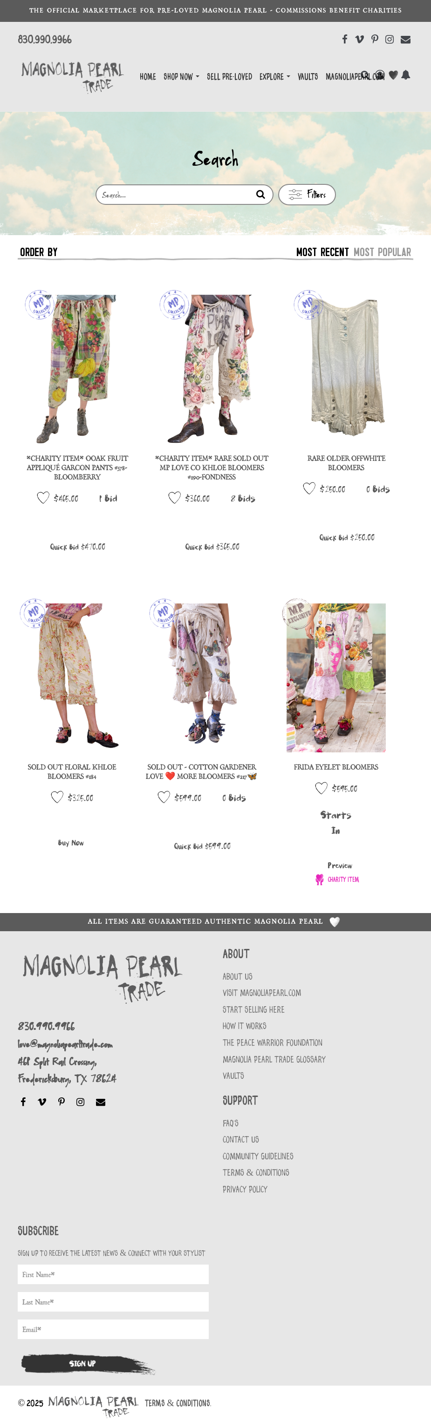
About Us (238, 977)
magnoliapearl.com (355, 77)
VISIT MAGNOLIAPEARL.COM (262, 993)
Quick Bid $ (77, 547)
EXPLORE (275, 77)
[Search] (260, 195)
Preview (340, 866)
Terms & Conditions (256, 1173)
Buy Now (71, 843)
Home (148, 77)
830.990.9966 (44, 40)
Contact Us (241, 1140)
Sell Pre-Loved (229, 77)
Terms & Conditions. (178, 1403)
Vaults (308, 77)
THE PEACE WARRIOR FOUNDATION (272, 1043)
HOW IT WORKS (245, 1026)
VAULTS (233, 1076)
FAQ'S (231, 1123)
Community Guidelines (258, 1156)
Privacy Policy (245, 1189)
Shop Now (181, 77)
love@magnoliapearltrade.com (65, 1043)
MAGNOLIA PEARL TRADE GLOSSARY (274, 1060)
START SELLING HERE (254, 1010)
